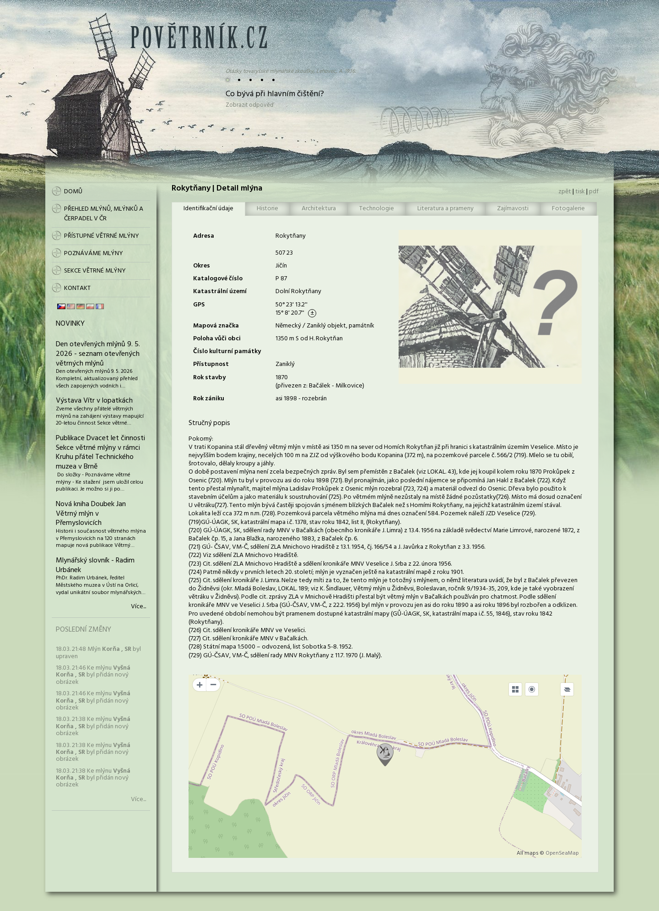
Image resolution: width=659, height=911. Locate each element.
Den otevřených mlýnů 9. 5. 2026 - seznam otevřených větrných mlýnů (98, 354)
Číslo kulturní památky (227, 351)
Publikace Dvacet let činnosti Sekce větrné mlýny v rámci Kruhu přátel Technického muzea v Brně (100, 452)
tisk (580, 191)
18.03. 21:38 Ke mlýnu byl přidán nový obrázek (93, 726)
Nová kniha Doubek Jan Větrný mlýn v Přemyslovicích (91, 513)
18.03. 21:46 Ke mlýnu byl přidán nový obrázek (93, 675)
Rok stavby (209, 377)
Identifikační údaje (208, 208)
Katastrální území (220, 291)
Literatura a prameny (445, 208)
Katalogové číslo (218, 278)
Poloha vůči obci (217, 338)
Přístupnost (211, 364)
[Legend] (567, 689)
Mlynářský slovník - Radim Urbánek (95, 565)
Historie (267, 208)
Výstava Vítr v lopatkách (94, 401)
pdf (594, 191)
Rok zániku (208, 398)
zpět (564, 191)
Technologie (376, 208)
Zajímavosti (513, 208)
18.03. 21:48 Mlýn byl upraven (98, 652)
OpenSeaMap (562, 853)
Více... (138, 607)
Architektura (319, 208)
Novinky (70, 324)
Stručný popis (209, 423)
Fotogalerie (568, 208)
